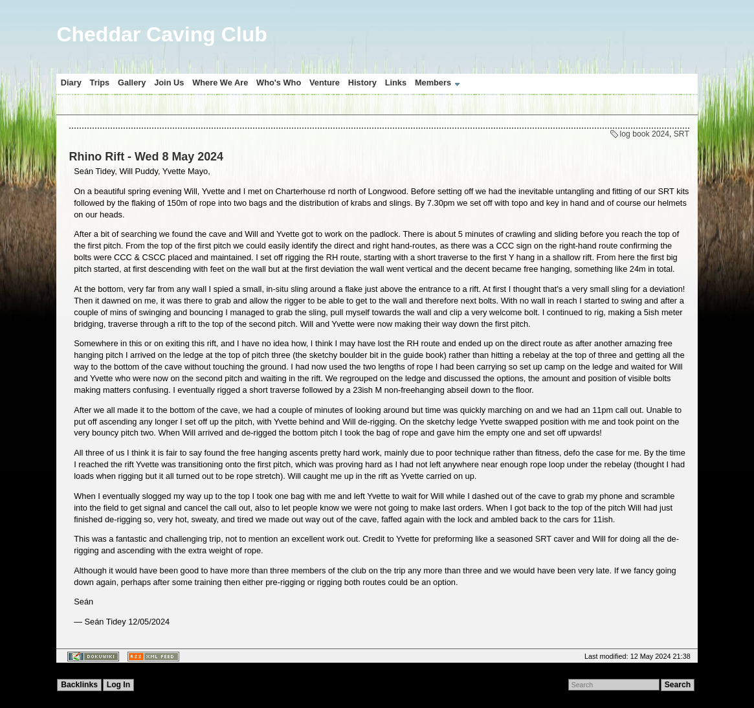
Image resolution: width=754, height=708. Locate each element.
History (362, 82)
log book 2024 (644, 133)
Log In (118, 684)
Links (395, 82)
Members (433, 82)
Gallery (132, 82)
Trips (100, 82)
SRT (681, 133)
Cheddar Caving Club (161, 34)
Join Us (169, 82)
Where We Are (220, 82)
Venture (324, 82)
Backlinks (79, 684)
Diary (71, 82)
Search (678, 684)
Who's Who (278, 82)
